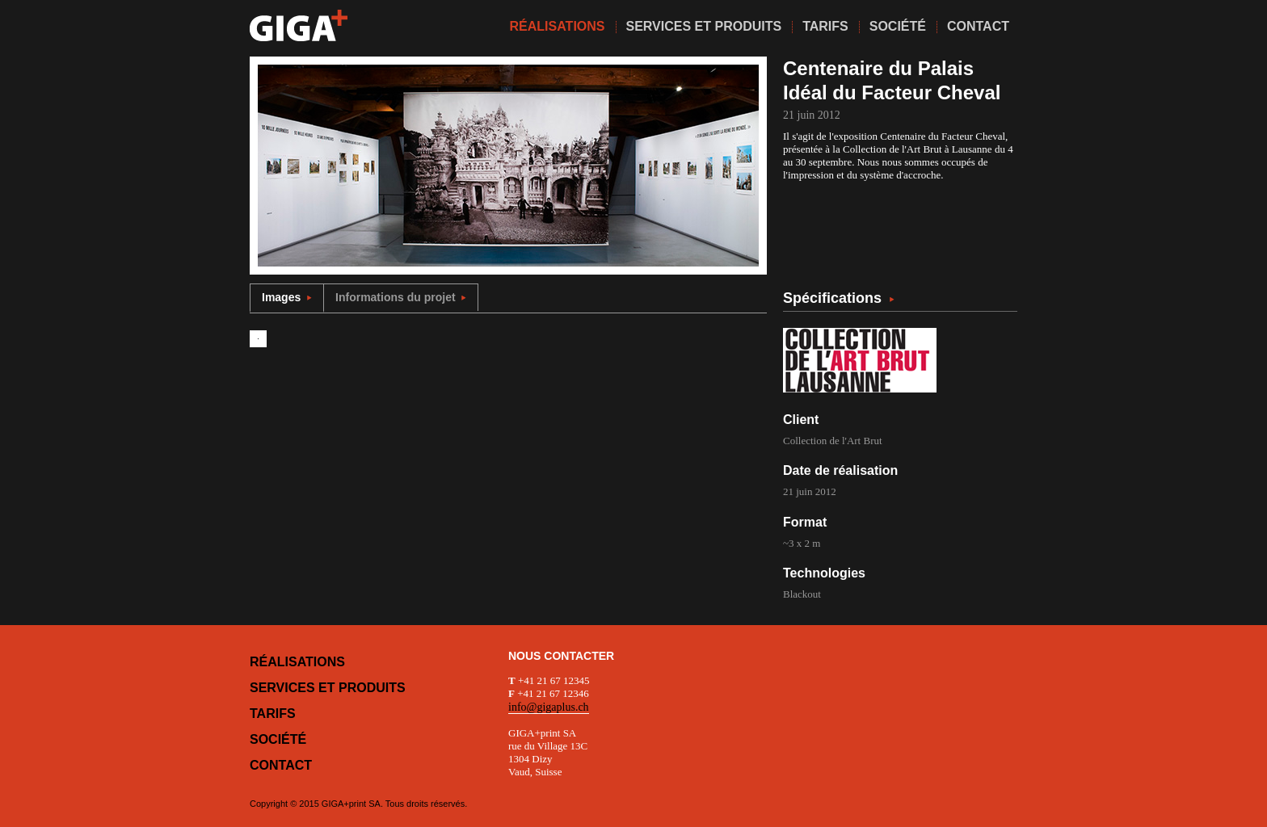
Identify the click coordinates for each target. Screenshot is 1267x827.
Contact (281, 765)
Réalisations (297, 662)
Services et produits (328, 688)
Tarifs (273, 713)
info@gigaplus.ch (548, 707)
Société (278, 739)
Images (287, 297)
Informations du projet (400, 297)
